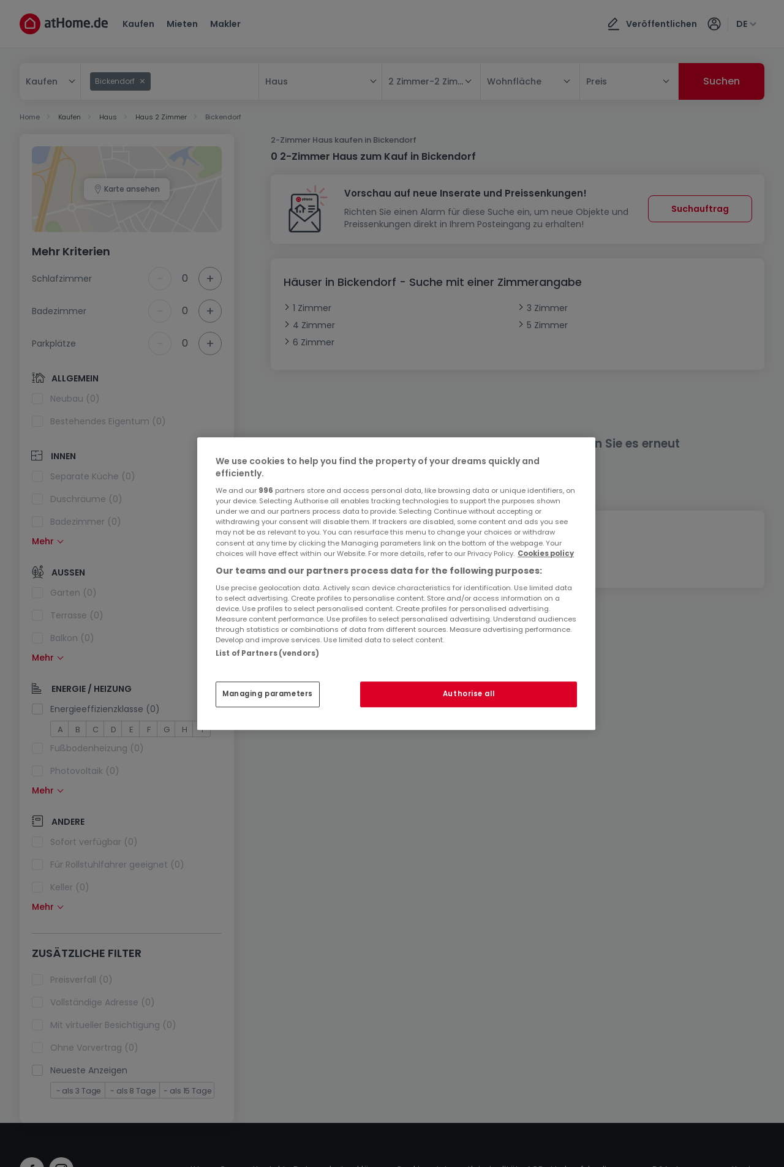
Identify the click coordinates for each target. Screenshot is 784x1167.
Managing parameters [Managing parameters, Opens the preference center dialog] (267, 694)
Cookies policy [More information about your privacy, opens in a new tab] (546, 553)
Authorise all (468, 694)
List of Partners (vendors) (267, 653)
